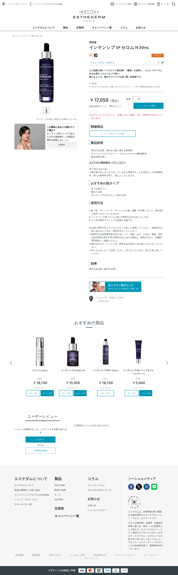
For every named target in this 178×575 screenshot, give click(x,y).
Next (166, 363)
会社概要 (19, 555)
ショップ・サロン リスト (16, 4)
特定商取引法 (99, 555)
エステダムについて (44, 27)
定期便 (80, 27)
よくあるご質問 (77, 555)
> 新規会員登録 (40, 450)
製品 (65, 27)
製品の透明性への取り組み (27, 490)
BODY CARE (60, 490)
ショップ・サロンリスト (26, 499)
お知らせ (141, 27)
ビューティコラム (96, 485)
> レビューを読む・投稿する (102, 62)
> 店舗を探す (103, 301)
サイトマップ (90, 558)
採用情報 (36, 555)
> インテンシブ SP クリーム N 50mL (112, 134)
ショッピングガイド (97, 510)
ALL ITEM (59, 499)
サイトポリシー (151, 555)
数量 (128, 99)
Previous (11, 363)
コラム (123, 27)
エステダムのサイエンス (99, 490)
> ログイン (40, 439)
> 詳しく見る (33, 393)
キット (58, 495)
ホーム (15, 36)
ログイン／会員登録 (146, 4)
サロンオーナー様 (23, 504)
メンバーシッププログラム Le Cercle (48, 4)
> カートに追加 (47, 393)
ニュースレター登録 (123, 4)
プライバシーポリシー (125, 555)
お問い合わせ (55, 555)
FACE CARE (60, 485)
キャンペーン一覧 (102, 27)
